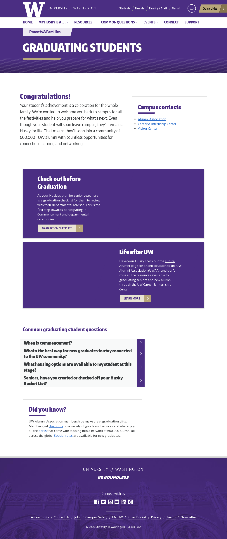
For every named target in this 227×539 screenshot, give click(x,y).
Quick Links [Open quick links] (214, 9)
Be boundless (113, 477)
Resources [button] (83, 22)
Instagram (110, 501)
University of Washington (35, 8)
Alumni (176, 8)
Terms (171, 517)
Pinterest (130, 501)
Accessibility (40, 517)
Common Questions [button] (118, 22)
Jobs (77, 517)
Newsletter (188, 517)
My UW (117, 517)
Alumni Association (152, 119)
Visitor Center (147, 128)
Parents (139, 8)
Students (124, 8)
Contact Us (62, 517)
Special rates (63, 435)
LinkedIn (123, 501)
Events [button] (149, 22)
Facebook (96, 501)
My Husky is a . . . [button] (52, 22)
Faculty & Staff (158, 8)
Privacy (156, 517)
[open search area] (192, 8)
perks (43, 431)
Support (192, 22)
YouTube (117, 501)
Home (28, 22)
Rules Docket (137, 517)
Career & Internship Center (157, 124)
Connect (171, 22)
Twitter (103, 501)
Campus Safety (96, 517)
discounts (56, 426)
